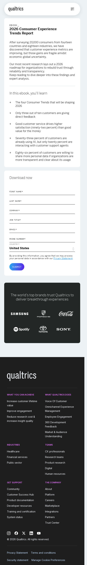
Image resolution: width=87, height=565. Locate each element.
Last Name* (15, 201)
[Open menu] (72, 9)
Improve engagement (19, 411)
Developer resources (19, 505)
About (48, 488)
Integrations (52, 511)
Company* (14, 210)
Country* (14, 244)
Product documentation (20, 500)
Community (13, 488)
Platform (50, 494)
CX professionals (55, 451)
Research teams (54, 457)
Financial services (17, 457)
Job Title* (15, 220)
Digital (48, 468)
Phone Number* (17, 239)
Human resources (55, 473)
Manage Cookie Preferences (48, 560)
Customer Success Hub (20, 494)
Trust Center (52, 522)
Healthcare (13, 451)
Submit (16, 267)
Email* (13, 229)
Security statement (17, 560)
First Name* (16, 191)
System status (15, 517)
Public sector (14, 462)
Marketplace (52, 505)
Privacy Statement (62, 258)
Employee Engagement (58, 416)
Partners (50, 517)
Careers (49, 500)
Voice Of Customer (56, 401)
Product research (55, 462)
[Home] (15, 9)
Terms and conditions (43, 552)
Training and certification (21, 511)
